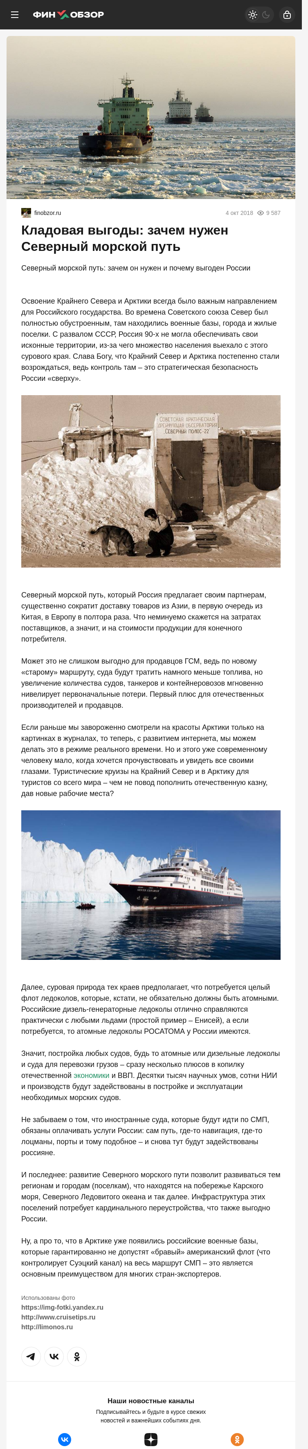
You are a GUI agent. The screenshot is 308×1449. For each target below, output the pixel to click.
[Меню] (15, 15)
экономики (92, 1075)
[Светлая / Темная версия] (259, 15)
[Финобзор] (68, 14)
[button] (31, 1356)
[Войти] (287, 15)
